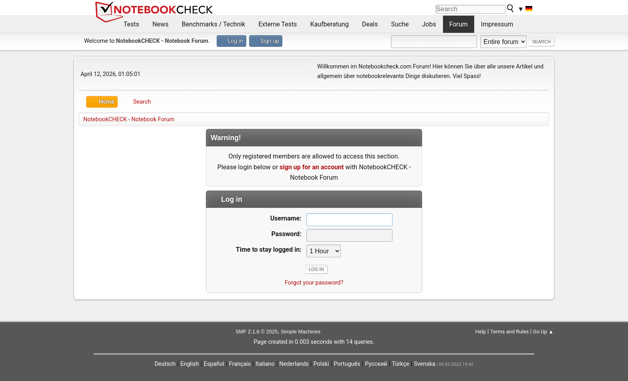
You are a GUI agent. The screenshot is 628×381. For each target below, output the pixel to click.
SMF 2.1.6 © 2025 (256, 332)
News (161, 24)
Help (480, 332)
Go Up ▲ (543, 332)
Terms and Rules (509, 332)
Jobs (429, 24)
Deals (370, 24)
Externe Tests (277, 24)
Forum (458, 24)
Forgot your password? (314, 282)
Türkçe (400, 364)
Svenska (424, 364)
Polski (321, 364)
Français (240, 364)
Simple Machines (300, 332)
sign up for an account (312, 167)
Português (347, 364)
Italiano (265, 364)
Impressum (497, 24)
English (189, 364)
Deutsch (165, 364)
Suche (400, 24)
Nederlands (293, 364)
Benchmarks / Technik (214, 24)
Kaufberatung (329, 24)
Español (214, 364)
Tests (131, 24)
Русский (376, 364)
